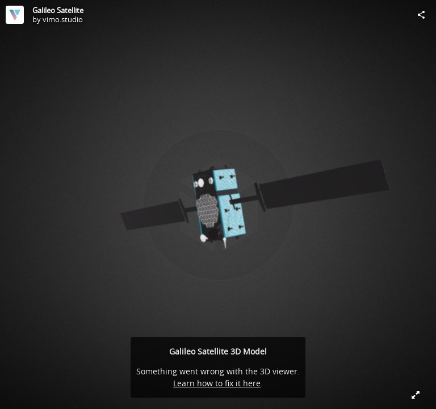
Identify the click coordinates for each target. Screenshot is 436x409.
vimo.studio (63, 19)
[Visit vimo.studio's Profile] (15, 15)
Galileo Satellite (57, 10)
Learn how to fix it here (217, 383)
